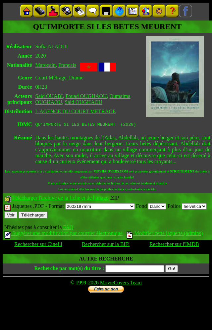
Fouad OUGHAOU (86, 96)
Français (67, 65)
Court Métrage (51, 77)
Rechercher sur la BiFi (106, 245)
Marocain (45, 65)
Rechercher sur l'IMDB (174, 245)
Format (91, 207)
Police (187, 207)
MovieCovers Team (121, 283)
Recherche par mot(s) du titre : (69, 269)
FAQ (68, 228)
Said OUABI (49, 96)
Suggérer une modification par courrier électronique (63, 234)
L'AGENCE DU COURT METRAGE (75, 111)
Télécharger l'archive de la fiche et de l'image (60, 199)
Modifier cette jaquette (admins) (165, 234)
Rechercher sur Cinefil (38, 245)
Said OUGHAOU (83, 102)
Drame (76, 77)
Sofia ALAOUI (51, 46)
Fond (151, 207)
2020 (40, 56)
